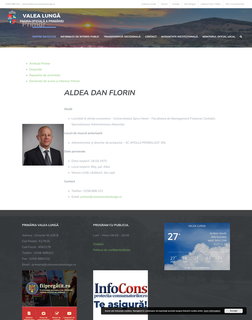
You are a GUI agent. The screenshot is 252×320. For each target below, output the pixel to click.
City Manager (79, 304)
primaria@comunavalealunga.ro (38, 4)
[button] (241, 36)
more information (212, 311)
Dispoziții (35, 69)
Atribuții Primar (39, 63)
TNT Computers (62, 304)
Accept (233, 311)
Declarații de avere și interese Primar (54, 81)
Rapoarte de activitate (44, 75)
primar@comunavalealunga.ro (101, 196)
